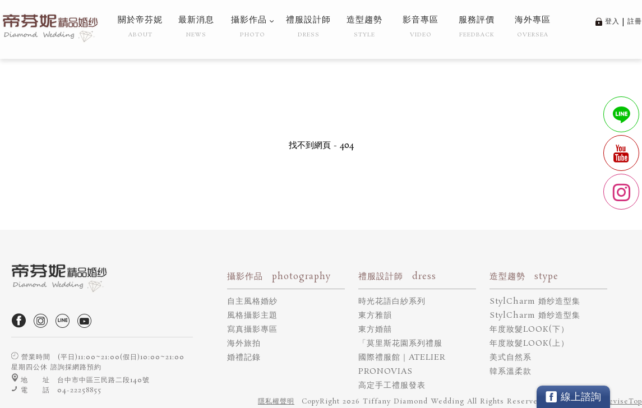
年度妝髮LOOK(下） (529, 329)
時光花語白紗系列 (392, 301)
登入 (612, 21)
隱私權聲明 (276, 401)
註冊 (634, 21)
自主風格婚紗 (252, 301)
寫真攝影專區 (252, 329)
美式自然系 (510, 357)
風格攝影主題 (252, 315)
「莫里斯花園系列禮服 (400, 343)
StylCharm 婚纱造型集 (534, 301)
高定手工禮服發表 (392, 385)
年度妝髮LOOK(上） (529, 343)
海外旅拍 (244, 343)
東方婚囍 (375, 329)
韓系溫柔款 (510, 371)
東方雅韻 (375, 315)
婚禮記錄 (244, 357)
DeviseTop (622, 401)
